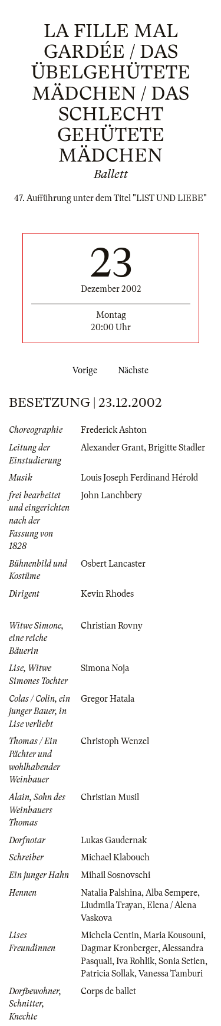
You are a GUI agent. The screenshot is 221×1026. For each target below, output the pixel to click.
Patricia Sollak (107, 973)
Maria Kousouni (173, 935)
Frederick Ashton (114, 430)
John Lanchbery (111, 495)
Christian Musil (110, 797)
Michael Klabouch (115, 857)
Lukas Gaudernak (114, 840)
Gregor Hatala (107, 698)
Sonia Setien (182, 961)
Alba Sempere (171, 892)
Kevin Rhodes (107, 593)
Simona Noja (105, 668)
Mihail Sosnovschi (115, 875)
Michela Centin (110, 935)
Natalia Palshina (111, 892)
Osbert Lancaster (113, 563)
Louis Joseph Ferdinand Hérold (139, 477)
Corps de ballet (108, 991)
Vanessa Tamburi (170, 973)
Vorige (82, 370)
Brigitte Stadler (176, 447)
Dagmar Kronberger (119, 948)
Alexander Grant (112, 447)
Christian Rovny (112, 625)
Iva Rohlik (135, 961)
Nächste (135, 370)
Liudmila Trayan (112, 905)
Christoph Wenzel (115, 741)
